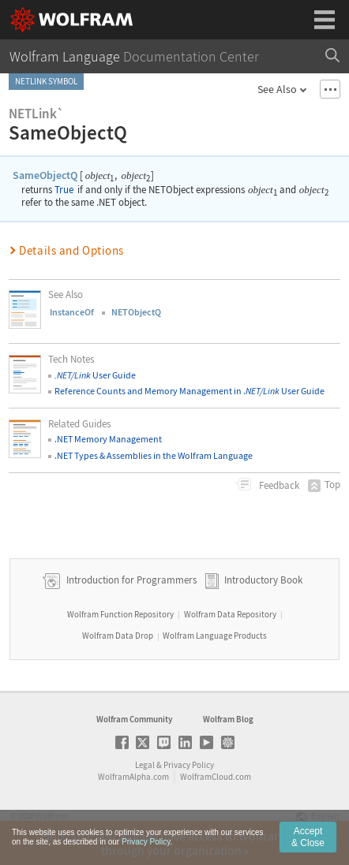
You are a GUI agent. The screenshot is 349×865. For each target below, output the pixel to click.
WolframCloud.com (215, 776)
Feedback (278, 485)
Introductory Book (263, 580)
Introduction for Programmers (130, 580)
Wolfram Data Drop (117, 635)
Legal (145, 764)
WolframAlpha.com (133, 776)
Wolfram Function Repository (120, 614)
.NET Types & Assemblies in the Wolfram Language (153, 455)
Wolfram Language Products (215, 635)
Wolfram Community (134, 719)
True (63, 190)
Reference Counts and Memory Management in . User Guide (189, 391)
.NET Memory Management (108, 439)
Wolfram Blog (228, 719)
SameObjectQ (45, 175)
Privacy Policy (188, 764)
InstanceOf (72, 312)
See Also (277, 89)
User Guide (95, 375)
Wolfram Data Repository (230, 614)
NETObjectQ (136, 312)
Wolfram (51, 816)
